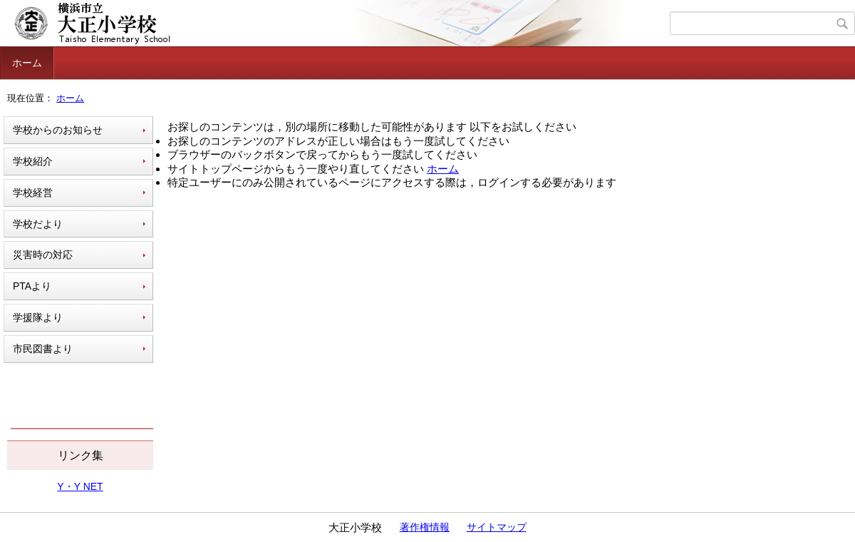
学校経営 (33, 192)
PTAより (32, 286)
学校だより (38, 224)
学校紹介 (33, 161)
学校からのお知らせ (58, 130)
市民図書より (43, 348)
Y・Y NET (80, 486)
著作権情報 (425, 527)
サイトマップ (497, 527)
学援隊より (38, 317)
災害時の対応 (43, 254)
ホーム (27, 62)
